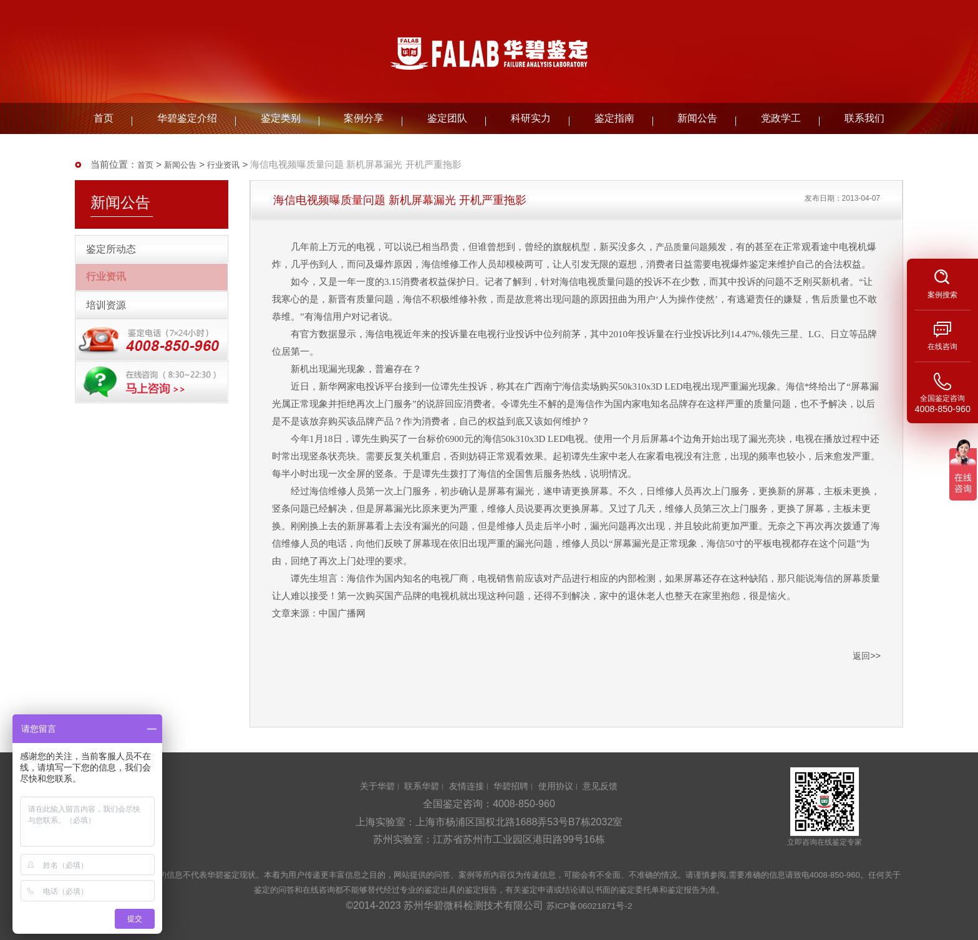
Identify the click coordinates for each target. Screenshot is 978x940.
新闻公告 (697, 118)
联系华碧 (414, 785)
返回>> (866, 655)
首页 (104, 118)
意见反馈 (612, 785)
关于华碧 (365, 785)
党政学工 (781, 118)
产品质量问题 (684, 247)
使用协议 (563, 785)
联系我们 (864, 118)
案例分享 (364, 118)
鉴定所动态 (120, 255)
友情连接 (464, 785)
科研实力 (531, 118)
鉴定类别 (281, 118)
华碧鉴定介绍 (187, 118)
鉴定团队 (447, 118)
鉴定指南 (614, 118)
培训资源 (114, 333)
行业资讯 (233, 164)
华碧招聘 (513, 785)
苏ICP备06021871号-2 (589, 905)
